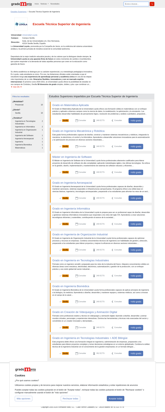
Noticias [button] (44, 4)
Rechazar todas (70, 398)
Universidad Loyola (29, 35)
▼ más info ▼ (16, 87)
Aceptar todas (115, 398)
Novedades (54, 4)
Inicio (37, 4)
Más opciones (23, 398)
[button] (52, 87)
